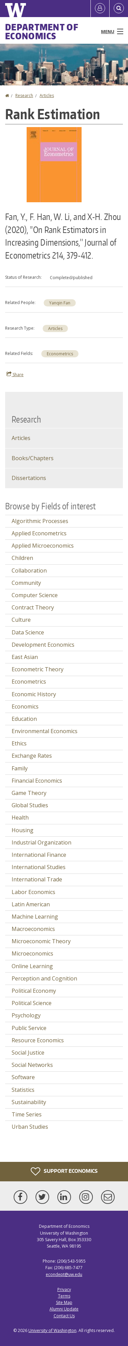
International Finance (39, 855)
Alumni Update (64, 1309)
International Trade (37, 879)
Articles (47, 95)
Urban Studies (30, 1126)
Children (22, 558)
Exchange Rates (32, 755)
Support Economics (64, 1171)
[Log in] (100, 8)
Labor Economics (33, 892)
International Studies (39, 867)
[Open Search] (119, 8)
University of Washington (52, 1330)
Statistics (23, 1090)
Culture (21, 619)
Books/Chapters (33, 458)
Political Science (32, 1003)
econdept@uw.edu (64, 1274)
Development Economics (43, 644)
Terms (64, 1296)
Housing (22, 830)
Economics (25, 706)
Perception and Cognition (44, 978)
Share (15, 374)
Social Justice (28, 1052)
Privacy (64, 1289)
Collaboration (29, 570)
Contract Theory (33, 607)
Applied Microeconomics (43, 545)
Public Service (29, 1028)
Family (20, 768)
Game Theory (29, 793)
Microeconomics (32, 953)
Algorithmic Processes (40, 521)
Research (24, 95)
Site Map (64, 1302)
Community (26, 583)
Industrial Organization (41, 842)
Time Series (27, 1114)
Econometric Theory (37, 669)
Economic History (34, 694)
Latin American (31, 904)
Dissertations (29, 478)
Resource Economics (38, 1040)
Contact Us (64, 1316)
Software (23, 1077)
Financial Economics (37, 780)
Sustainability (29, 1102)
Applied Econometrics (39, 533)
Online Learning (32, 966)
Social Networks (32, 1065)
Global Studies (30, 805)
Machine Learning (35, 916)
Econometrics (60, 354)
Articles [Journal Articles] (21, 438)
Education (24, 719)
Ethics (19, 743)
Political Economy (34, 990)
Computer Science (35, 595)
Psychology (26, 1015)
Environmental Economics (44, 731)
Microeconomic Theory (41, 941)
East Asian (25, 657)
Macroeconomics (33, 929)
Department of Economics (42, 31)
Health (20, 817)
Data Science (28, 632)
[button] (54, 164)
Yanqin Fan (59, 303)
